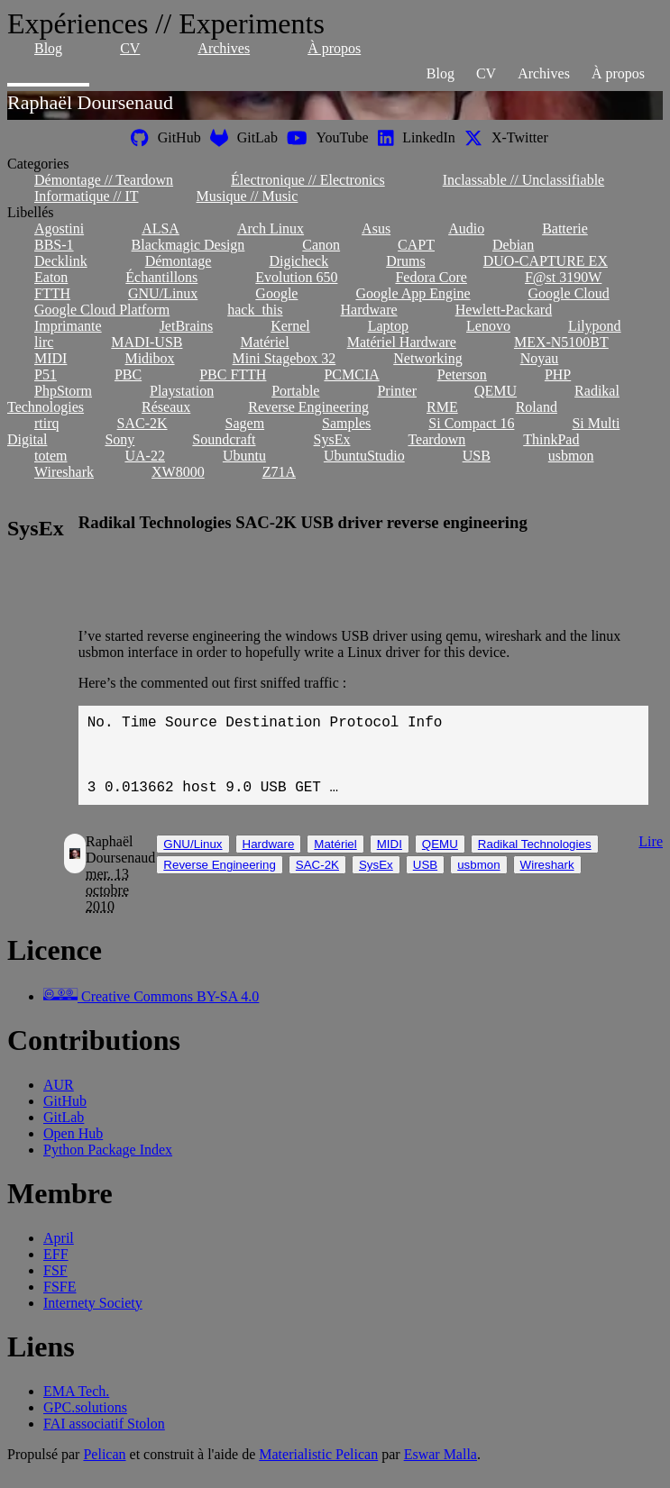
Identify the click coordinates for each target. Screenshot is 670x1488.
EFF (56, 1272)
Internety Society (92, 1320)
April (58, 1256)
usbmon (571, 455)
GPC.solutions (85, 1425)
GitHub (65, 1119)
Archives (223, 48)
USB (477, 455)
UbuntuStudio (364, 455)
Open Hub (73, 1151)
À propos (334, 48)
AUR (58, 1102)
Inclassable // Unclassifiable (524, 179)
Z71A (279, 471)
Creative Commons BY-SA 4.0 (151, 1014)
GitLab (63, 1135)
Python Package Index (107, 1167)
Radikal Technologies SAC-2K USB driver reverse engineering (303, 522)
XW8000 (178, 471)
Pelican (104, 1472)
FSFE (59, 1304)
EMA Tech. (76, 1409)
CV (130, 48)
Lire (650, 859)
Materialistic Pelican (318, 1472)
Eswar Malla (440, 1472)
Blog (48, 48)
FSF (55, 1288)
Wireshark (64, 471)
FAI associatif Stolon (104, 1441)
